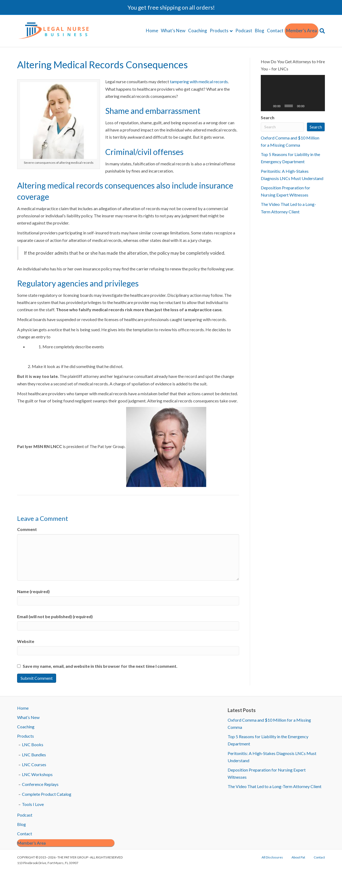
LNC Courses (34, 764)
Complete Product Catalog (46, 794)
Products (219, 30)
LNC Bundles (34, 754)
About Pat (298, 857)
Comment (27, 529)
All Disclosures (272, 857)
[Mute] (310, 106)
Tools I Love (33, 804)
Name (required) (33, 591)
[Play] (267, 106)
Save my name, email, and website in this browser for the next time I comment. (100, 666)
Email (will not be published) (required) (55, 616)
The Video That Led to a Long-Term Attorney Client (274, 786)
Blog (259, 30)
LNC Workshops (37, 774)
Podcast (243, 30)
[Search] (321, 31)
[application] (293, 93)
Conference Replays (40, 784)
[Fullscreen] (318, 106)
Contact (275, 30)
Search (267, 117)
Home (152, 30)
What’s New (173, 30)
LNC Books (32, 744)
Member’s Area (301, 30)
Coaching (197, 30)
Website (25, 641)
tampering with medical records (199, 81)
